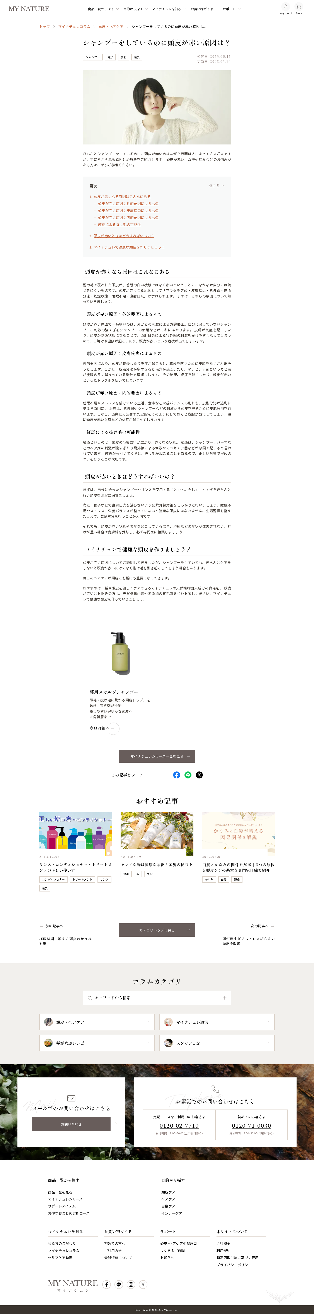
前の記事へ (54, 925)
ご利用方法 (113, 1250)
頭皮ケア (168, 1192)
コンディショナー (53, 879)
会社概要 (223, 1243)
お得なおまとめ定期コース (69, 1213)
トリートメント (82, 879)
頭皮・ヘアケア (111, 26)
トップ (44, 26)
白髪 (224, 879)
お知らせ (167, 1257)
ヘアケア (168, 1199)
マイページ (286, 8)
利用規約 (223, 1250)
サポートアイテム (62, 1206)
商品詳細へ (100, 728)
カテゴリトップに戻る (157, 930)
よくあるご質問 (172, 1250)
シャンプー (92, 57)
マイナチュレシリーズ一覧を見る (157, 756)
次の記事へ (260, 925)
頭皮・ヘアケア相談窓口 (178, 1243)
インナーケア (171, 1213)
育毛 (126, 874)
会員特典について (118, 1257)
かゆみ (209, 879)
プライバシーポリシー (234, 1264)
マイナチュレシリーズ (65, 1199)
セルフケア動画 (60, 1257)
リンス (104, 879)
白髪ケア (168, 1206)
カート (298, 8)
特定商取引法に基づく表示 (237, 1257)
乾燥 (110, 57)
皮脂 (123, 57)
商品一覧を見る (60, 1192)
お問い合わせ (71, 1124)
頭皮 (137, 57)
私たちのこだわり (62, 1243)
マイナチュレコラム (74, 26)
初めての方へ (114, 1243)
